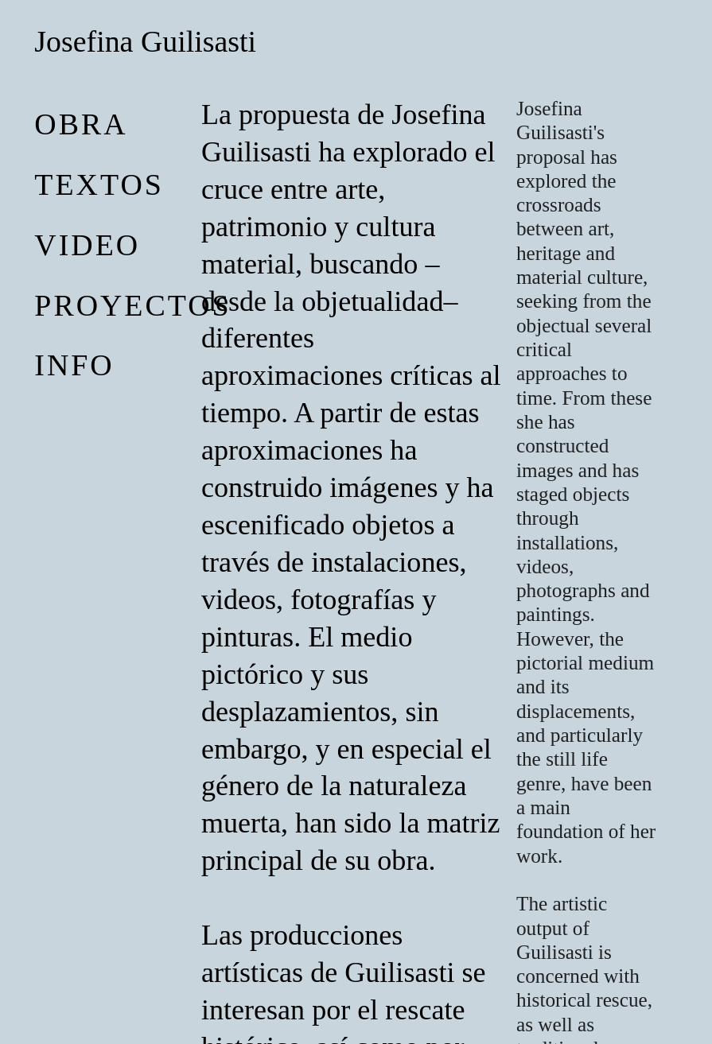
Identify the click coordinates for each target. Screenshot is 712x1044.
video (87, 245)
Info (74, 365)
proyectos (132, 305)
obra (80, 124)
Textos (99, 184)
